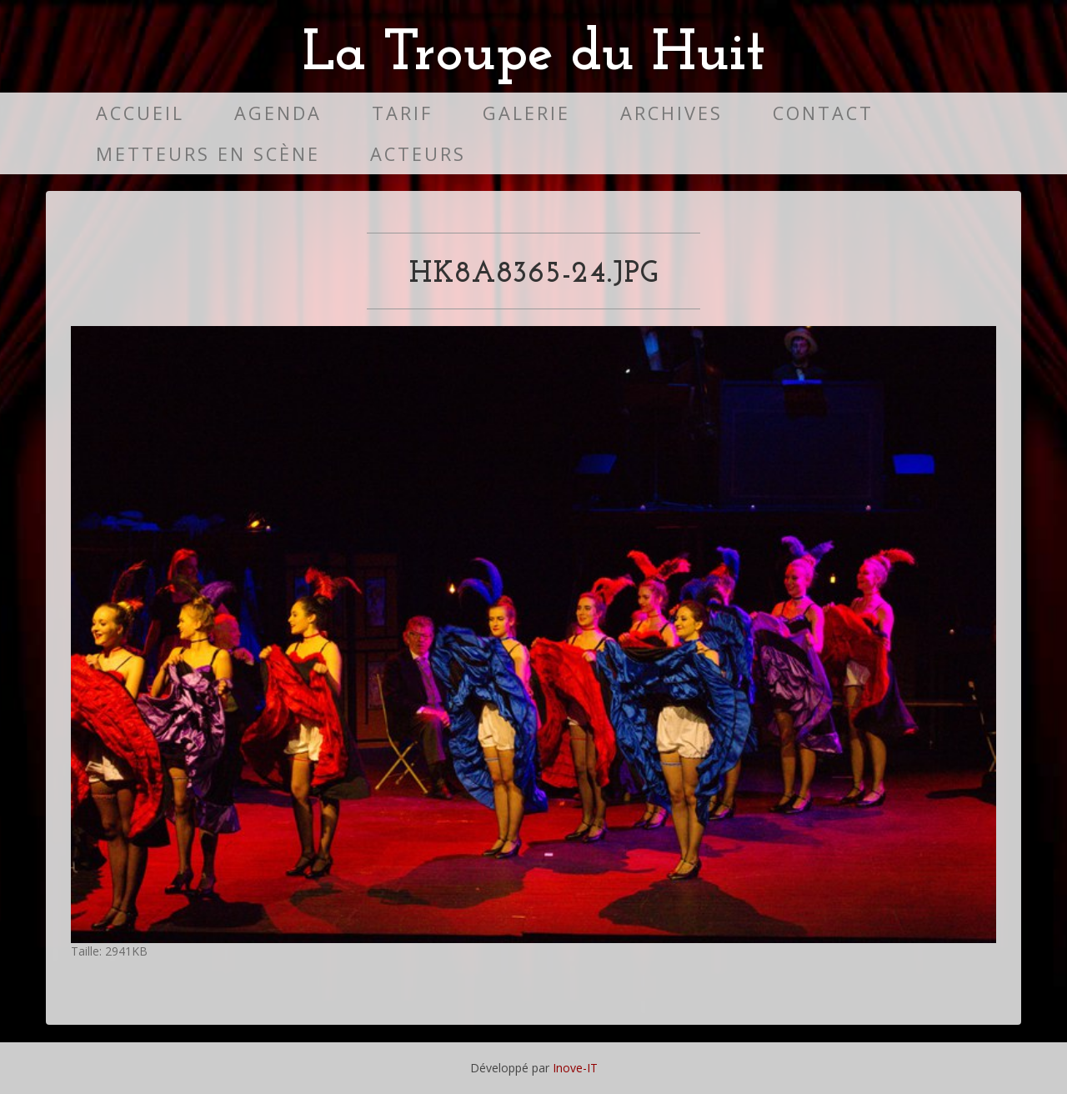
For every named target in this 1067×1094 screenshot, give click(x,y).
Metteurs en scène (208, 154)
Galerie (526, 113)
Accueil (140, 113)
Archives (671, 113)
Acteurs (418, 154)
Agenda (278, 113)
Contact (823, 113)
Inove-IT (575, 1068)
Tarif (402, 113)
